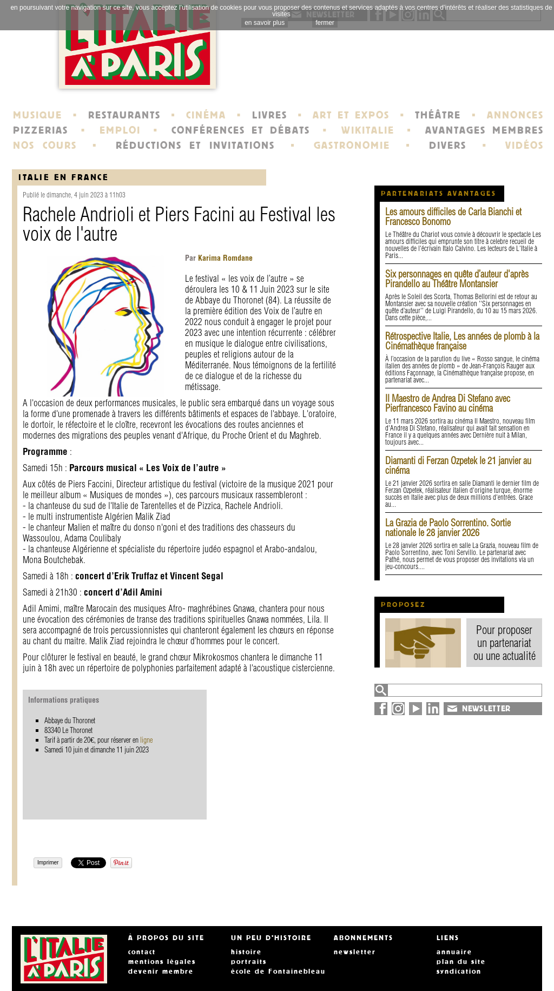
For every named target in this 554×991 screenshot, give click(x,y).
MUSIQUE (37, 115)
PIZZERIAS (40, 130)
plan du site (461, 962)
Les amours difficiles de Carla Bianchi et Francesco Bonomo (453, 217)
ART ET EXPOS (351, 115)
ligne (146, 740)
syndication (459, 971)
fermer (324, 23)
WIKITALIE (367, 130)
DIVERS (447, 145)
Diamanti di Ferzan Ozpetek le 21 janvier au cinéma (458, 465)
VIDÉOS (524, 145)
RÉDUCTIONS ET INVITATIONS (195, 145)
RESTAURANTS (124, 115)
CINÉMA (206, 115)
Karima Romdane (224, 258)
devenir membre (161, 971)
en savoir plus (265, 23)
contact (142, 952)
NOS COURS (45, 145)
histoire (246, 952)
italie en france (63, 177)
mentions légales (162, 962)
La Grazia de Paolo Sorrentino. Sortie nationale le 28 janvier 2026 (448, 528)
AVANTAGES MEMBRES (484, 130)
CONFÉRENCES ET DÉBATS (240, 130)
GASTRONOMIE (352, 145)
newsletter (355, 952)
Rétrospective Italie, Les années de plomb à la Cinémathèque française (462, 341)
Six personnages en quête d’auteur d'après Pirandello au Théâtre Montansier (457, 279)
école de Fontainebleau (278, 971)
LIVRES (269, 115)
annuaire (454, 952)
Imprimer (47, 863)
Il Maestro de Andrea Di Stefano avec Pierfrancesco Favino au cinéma (447, 403)
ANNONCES (515, 115)
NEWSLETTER (486, 708)
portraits (249, 962)
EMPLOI (120, 130)
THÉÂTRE (438, 115)
